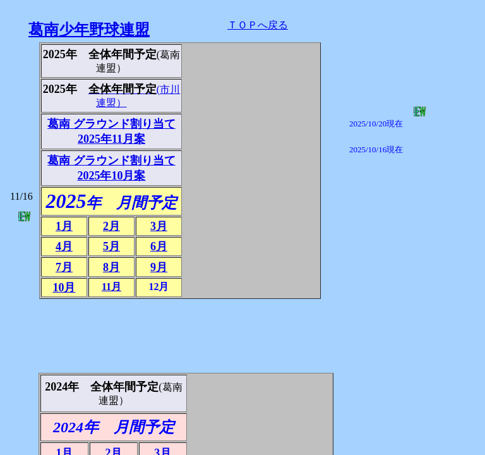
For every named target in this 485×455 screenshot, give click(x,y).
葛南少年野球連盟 (89, 29)
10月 (63, 287)
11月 (111, 286)
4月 (64, 246)
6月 (158, 246)
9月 (158, 267)
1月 (64, 226)
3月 (158, 226)
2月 (111, 226)
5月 (111, 246)
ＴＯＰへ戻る (257, 25)
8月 (111, 267)
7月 (64, 267)
